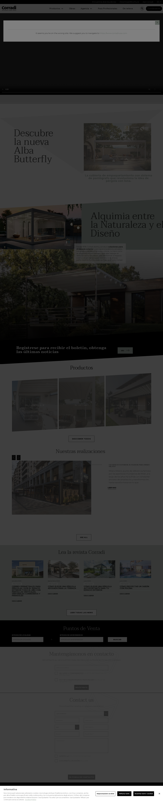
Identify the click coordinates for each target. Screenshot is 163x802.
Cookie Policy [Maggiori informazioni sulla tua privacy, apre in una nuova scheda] (30, 800)
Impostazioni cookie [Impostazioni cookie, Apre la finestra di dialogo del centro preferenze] (105, 794)
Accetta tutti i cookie (144, 794)
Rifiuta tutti (124, 794)
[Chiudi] (159, 793)
